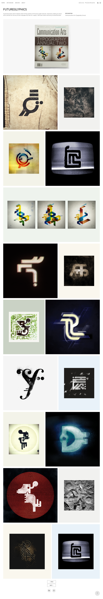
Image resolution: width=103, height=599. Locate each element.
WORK (3, 3)
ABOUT (23, 3)
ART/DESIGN (10, 3)
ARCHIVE (17, 3)
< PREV (51, 582)
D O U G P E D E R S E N (86, 3)
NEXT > (51, 585)
